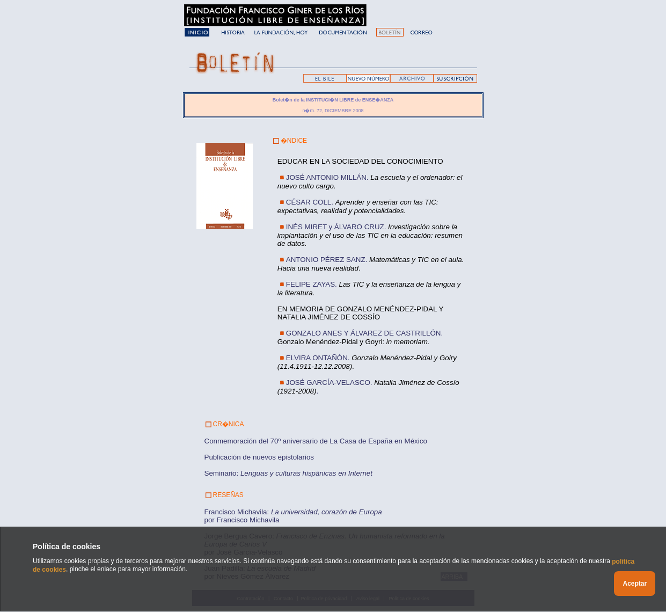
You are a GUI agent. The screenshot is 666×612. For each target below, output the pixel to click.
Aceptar (635, 583)
